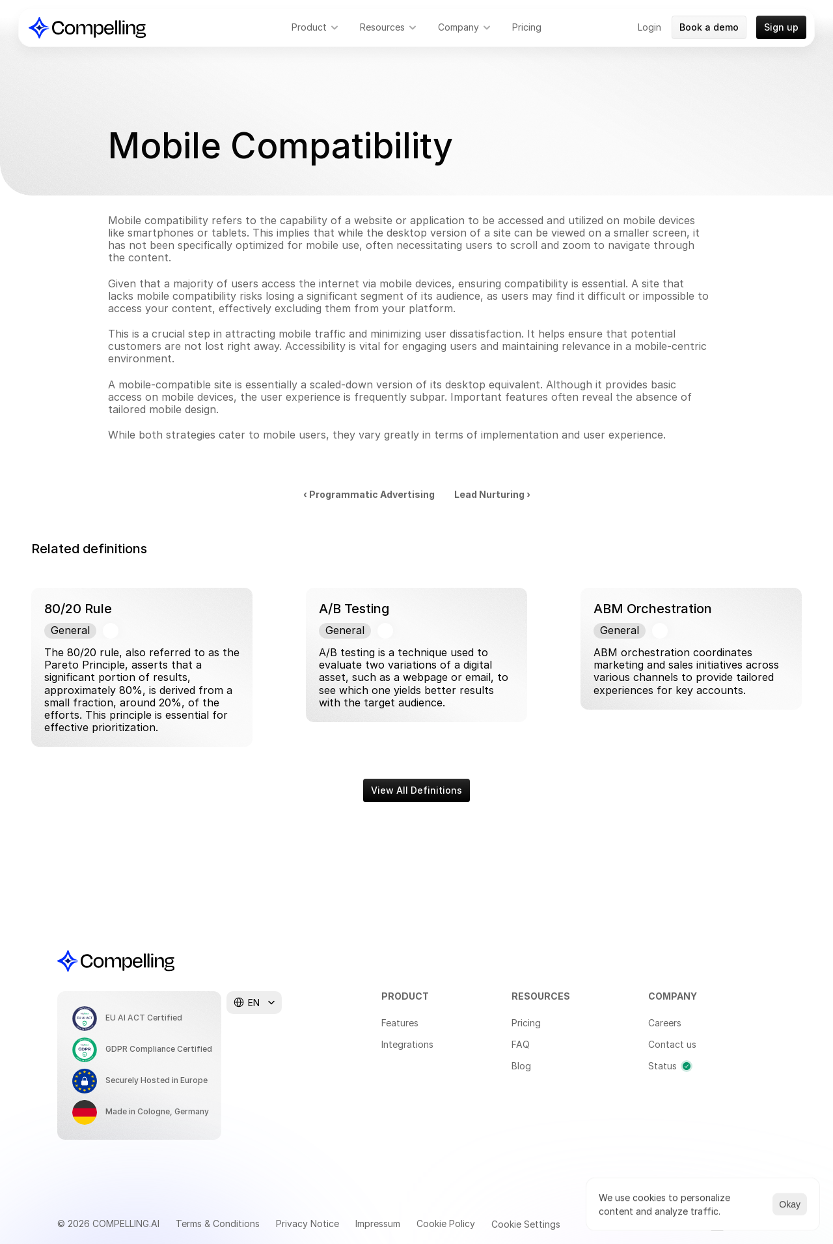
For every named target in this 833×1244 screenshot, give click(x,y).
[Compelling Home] (87, 27)
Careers (664, 1022)
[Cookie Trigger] (525, 1224)
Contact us (672, 1044)
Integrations (407, 1044)
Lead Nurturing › (492, 494)
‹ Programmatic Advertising (369, 494)
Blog (521, 1065)
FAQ (521, 1044)
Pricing (526, 1022)
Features (399, 1022)
